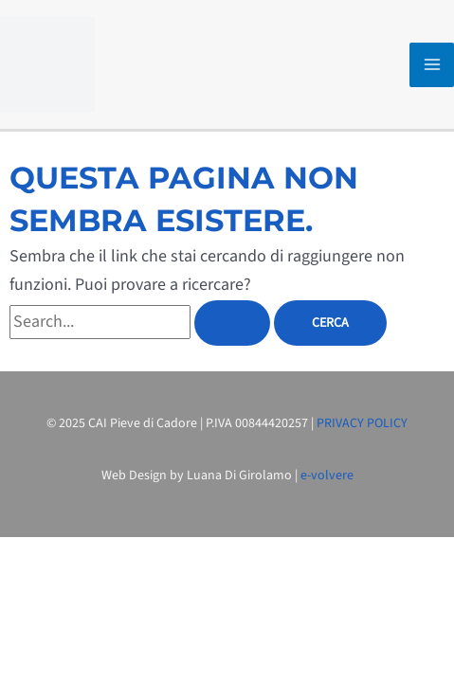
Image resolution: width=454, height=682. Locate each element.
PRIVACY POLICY (362, 423)
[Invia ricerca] (232, 323)
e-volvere (327, 475)
